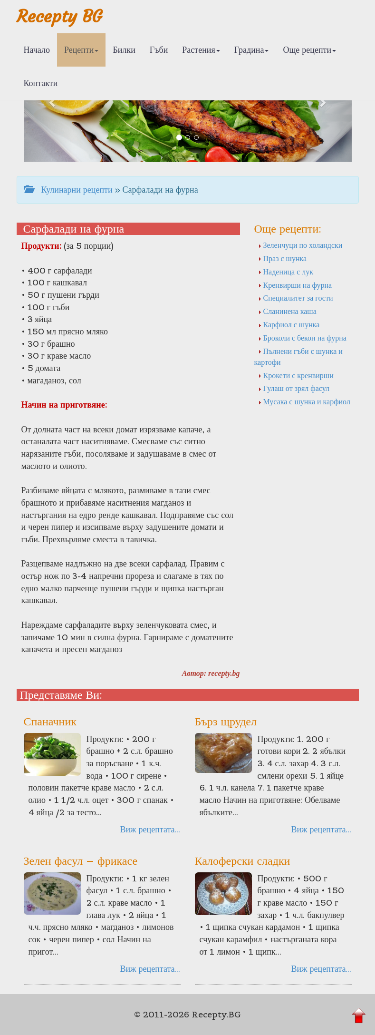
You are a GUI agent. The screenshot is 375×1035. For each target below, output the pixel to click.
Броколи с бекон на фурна (302, 337)
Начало (37, 49)
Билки (124, 49)
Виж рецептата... (150, 829)
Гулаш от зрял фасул (293, 388)
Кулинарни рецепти (68, 189)
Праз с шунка (282, 258)
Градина (251, 49)
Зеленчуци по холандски (300, 245)
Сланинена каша (287, 311)
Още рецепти (309, 49)
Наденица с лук (286, 271)
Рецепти (81, 49)
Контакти (41, 83)
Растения (201, 49)
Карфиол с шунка (289, 324)
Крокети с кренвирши (296, 375)
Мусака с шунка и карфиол (304, 401)
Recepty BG (59, 16)
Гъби (159, 49)
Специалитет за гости (295, 298)
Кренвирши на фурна (295, 285)
